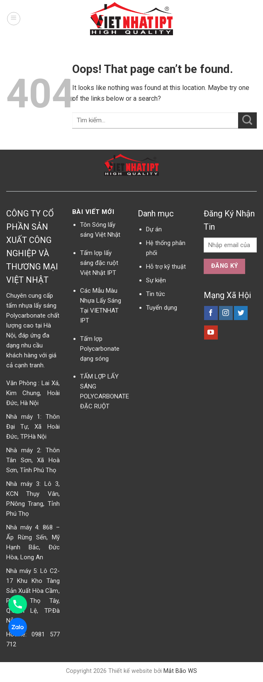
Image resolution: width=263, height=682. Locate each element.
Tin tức (155, 294)
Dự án (154, 229)
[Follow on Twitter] (241, 313)
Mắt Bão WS (180, 671)
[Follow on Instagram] (226, 313)
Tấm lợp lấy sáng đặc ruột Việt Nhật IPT (99, 263)
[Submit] (247, 120)
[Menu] (13, 18)
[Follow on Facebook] (211, 313)
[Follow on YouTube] (211, 332)
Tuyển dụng (161, 307)
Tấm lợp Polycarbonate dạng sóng (99, 348)
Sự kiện (156, 280)
